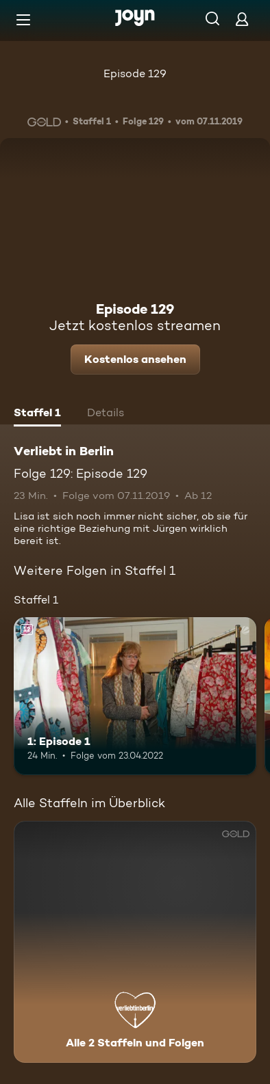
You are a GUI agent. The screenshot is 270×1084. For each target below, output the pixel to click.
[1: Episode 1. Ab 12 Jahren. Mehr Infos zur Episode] (135, 695)
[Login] (241, 19)
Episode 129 (135, 73)
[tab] (37, 414)
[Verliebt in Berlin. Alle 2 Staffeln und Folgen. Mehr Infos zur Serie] (135, 942)
